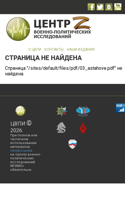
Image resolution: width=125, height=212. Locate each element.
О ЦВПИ (34, 49)
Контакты (54, 49)
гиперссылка (21, 151)
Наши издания (81, 49)
